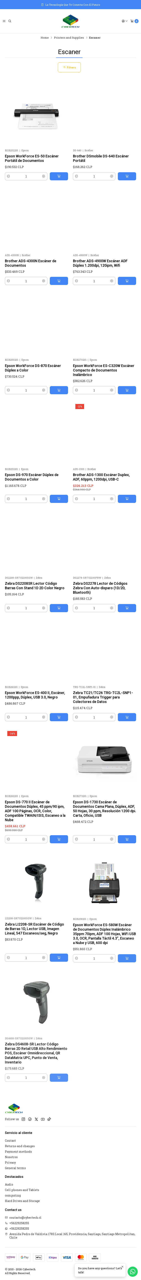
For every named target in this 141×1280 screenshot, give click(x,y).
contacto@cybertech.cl (23, 1217)
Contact (10, 1140)
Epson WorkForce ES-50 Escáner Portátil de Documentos (32, 158)
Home (45, 37)
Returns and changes (20, 1146)
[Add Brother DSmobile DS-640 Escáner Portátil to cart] (127, 176)
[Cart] (134, 21)
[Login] (124, 21)
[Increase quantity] (43, 176)
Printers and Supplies (69, 37)
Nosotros (11, 1157)
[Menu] (4, 21)
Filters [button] (69, 67)
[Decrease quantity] (8, 176)
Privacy (10, 1162)
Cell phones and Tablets (22, 1190)
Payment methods (18, 1151)
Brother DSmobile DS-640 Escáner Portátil (101, 158)
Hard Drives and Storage (22, 1201)
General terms (15, 1168)
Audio (9, 1184)
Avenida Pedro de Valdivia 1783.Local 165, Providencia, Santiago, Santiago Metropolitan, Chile (70, 1236)
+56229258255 (17, 1223)
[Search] (9, 21)
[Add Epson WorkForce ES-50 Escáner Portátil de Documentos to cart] (59, 176)
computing (13, 1195)
